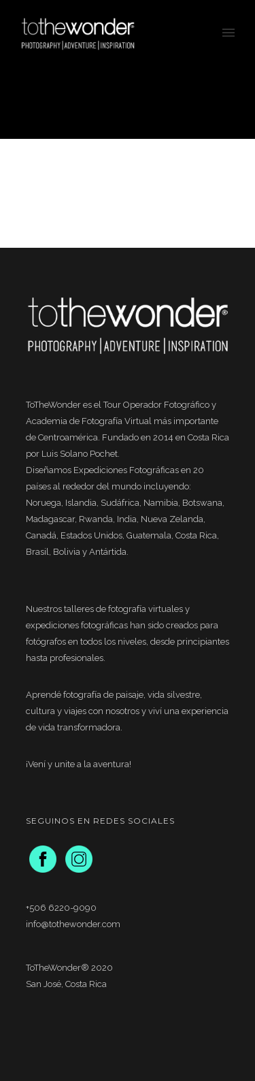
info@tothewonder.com (73, 924)
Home (90, 105)
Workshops (185, 105)
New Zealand (133, 105)
